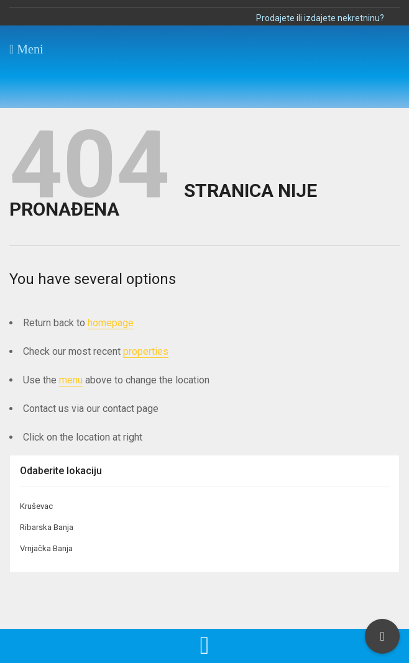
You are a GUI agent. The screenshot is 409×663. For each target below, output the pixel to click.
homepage (111, 323)
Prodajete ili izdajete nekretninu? (320, 18)
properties (145, 351)
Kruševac (36, 506)
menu (71, 380)
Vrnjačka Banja (46, 548)
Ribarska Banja (46, 527)
